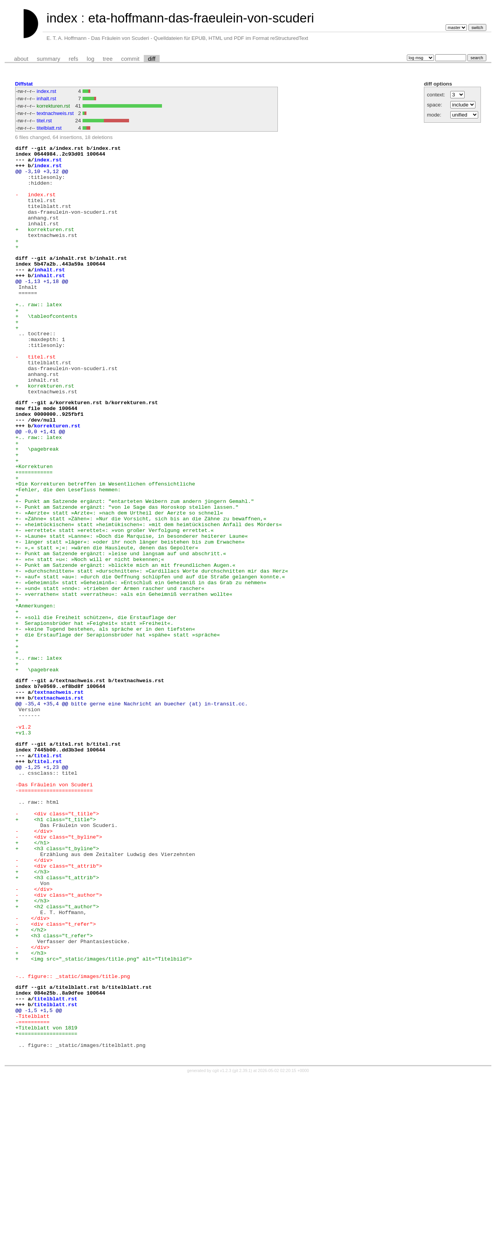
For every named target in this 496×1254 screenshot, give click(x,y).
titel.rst (44, 121)
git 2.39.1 (242, 1247)
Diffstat (24, 84)
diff (151, 59)
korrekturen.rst (53, 106)
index (62, 18)
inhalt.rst (46, 98)
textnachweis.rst (55, 113)
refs (73, 59)
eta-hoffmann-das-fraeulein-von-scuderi (201, 18)
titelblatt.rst (49, 128)
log (91, 59)
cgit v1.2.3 (221, 1247)
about (21, 59)
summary (48, 59)
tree (107, 59)
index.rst (46, 91)
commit (130, 59)
